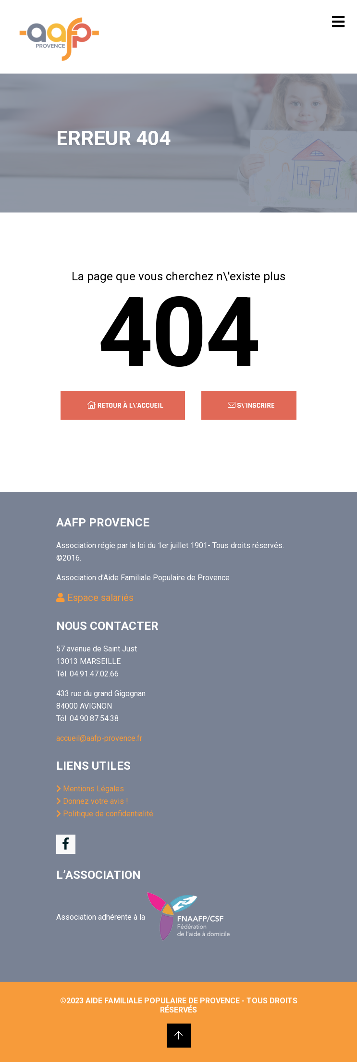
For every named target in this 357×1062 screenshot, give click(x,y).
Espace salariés (95, 597)
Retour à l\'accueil (125, 405)
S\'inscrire (251, 405)
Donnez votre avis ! (92, 801)
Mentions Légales (90, 788)
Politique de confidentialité (104, 813)
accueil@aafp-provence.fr (99, 738)
